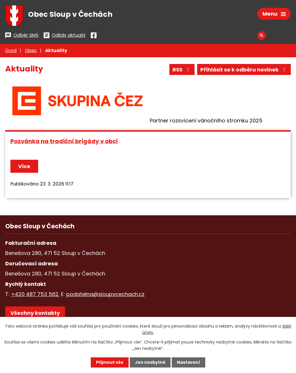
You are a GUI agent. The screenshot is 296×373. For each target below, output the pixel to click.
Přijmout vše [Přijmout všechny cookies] (109, 362)
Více (24, 166)
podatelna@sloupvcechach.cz (105, 294)
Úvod (10, 50)
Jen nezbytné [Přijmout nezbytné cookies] (150, 362)
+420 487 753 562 (34, 294)
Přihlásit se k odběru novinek (244, 69)
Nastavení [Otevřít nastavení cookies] (188, 362)
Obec (31, 50)
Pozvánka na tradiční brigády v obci (64, 141)
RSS (182, 69)
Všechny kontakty (35, 313)
